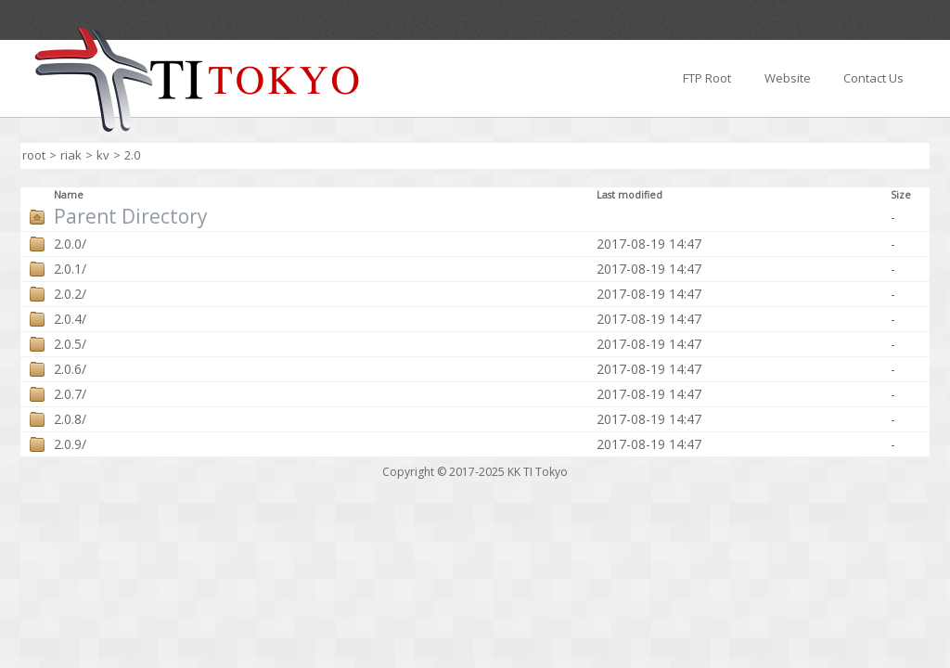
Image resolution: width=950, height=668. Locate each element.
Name (68, 194)
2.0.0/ (70, 244)
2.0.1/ (70, 269)
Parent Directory (131, 216)
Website (787, 78)
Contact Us (873, 78)
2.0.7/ (70, 394)
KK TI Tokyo (537, 472)
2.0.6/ (70, 369)
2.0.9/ (70, 444)
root (33, 155)
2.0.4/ (70, 319)
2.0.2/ (70, 294)
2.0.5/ (70, 344)
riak (71, 155)
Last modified (629, 194)
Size (901, 194)
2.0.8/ (70, 419)
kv (102, 155)
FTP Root (707, 78)
